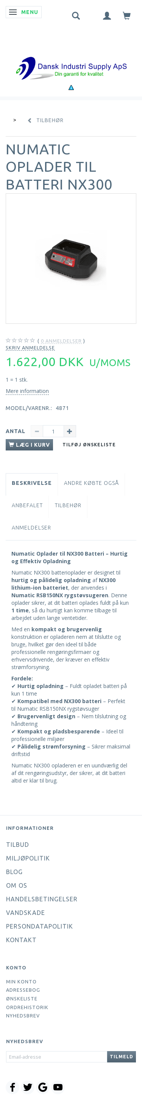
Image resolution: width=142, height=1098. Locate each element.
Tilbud (17, 844)
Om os (16, 885)
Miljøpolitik (28, 858)
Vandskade (25, 912)
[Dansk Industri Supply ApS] (71, 57)
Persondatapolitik (39, 926)
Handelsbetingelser (42, 899)
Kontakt (21, 939)
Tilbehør (68, 505)
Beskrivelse (32, 483)
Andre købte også (91, 483)
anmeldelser (61, 341)
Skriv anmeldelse (30, 347)
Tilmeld (121, 1056)
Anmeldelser (31, 528)
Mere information (27, 390)
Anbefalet (27, 505)
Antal (16, 431)
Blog (14, 871)
